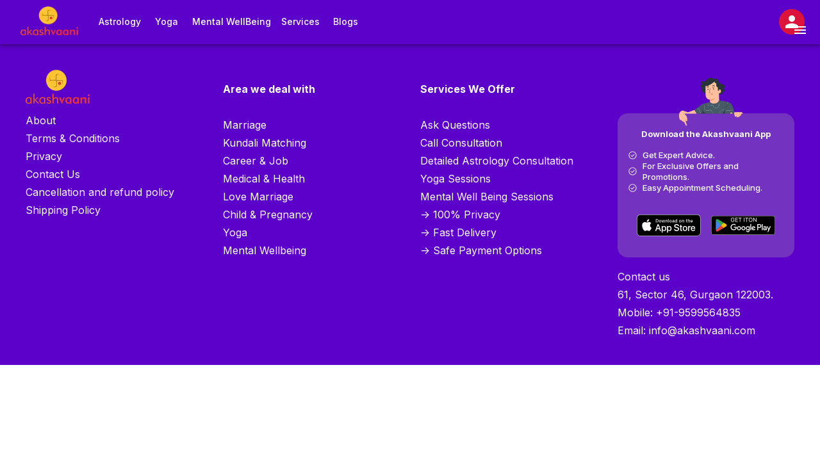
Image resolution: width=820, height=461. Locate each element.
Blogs (345, 22)
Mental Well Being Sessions (487, 196)
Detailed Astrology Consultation (496, 160)
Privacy (44, 156)
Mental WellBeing (231, 22)
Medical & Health (264, 178)
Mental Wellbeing (264, 250)
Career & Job (255, 160)
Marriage (244, 124)
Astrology (120, 22)
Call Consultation (461, 142)
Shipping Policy (63, 210)
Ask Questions (455, 124)
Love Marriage (258, 196)
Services (300, 22)
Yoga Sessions (455, 178)
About (41, 120)
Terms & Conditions (73, 138)
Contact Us (53, 174)
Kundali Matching (264, 142)
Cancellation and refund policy (100, 192)
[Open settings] (792, 22)
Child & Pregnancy (268, 214)
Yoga (166, 22)
